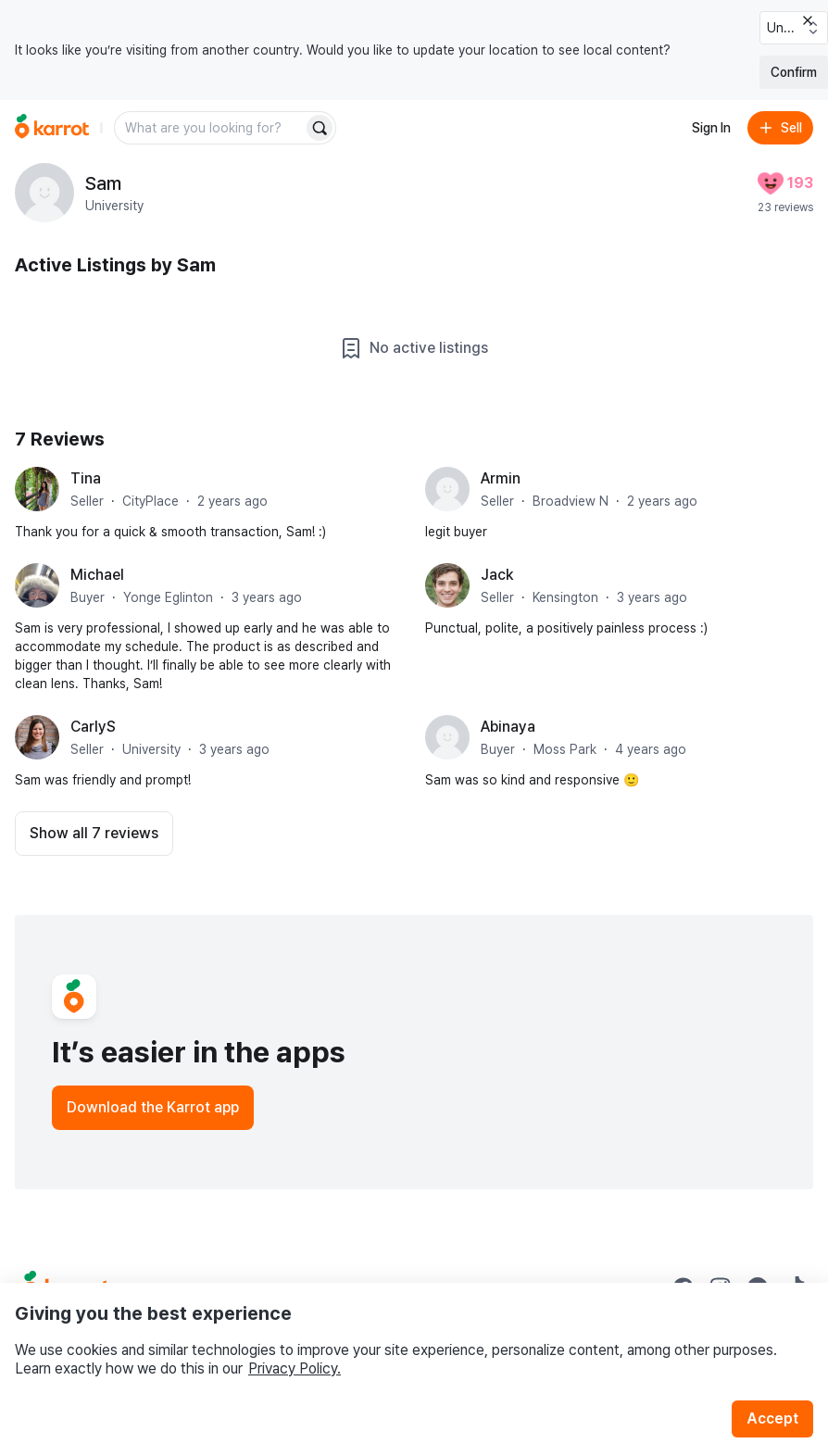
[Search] (319, 128)
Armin (501, 478)
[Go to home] (52, 128)
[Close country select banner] (808, 20)
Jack (497, 575)
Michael (97, 575)
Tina (85, 478)
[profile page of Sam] (44, 192)
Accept (772, 1418)
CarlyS (93, 726)
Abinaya (508, 726)
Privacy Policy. (294, 1368)
